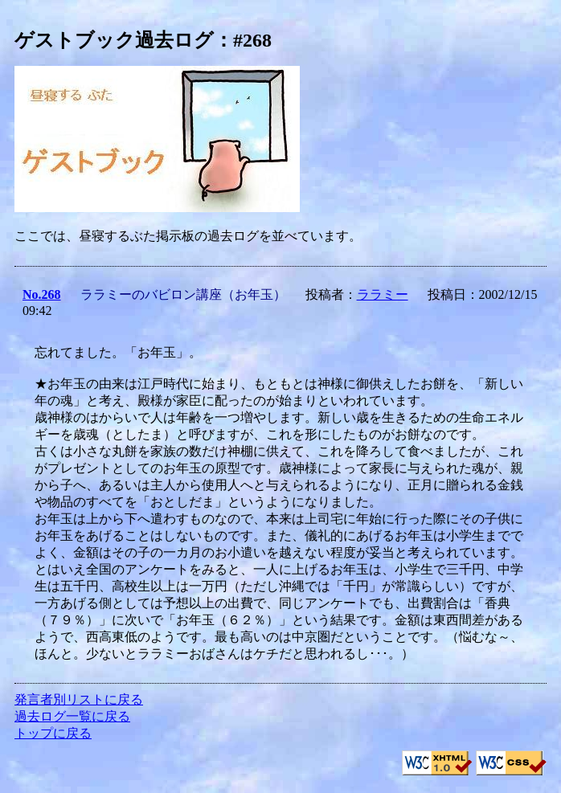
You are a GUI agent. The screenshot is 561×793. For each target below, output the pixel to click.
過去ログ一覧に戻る (72, 716)
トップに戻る (53, 733)
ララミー (382, 294)
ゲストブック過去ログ (114, 40)
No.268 (42, 294)
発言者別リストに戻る (78, 699)
